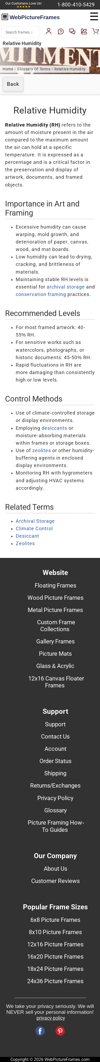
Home (8, 69)
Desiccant (27, 536)
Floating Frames (55, 585)
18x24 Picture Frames (55, 968)
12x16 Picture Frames (55, 944)
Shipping (55, 773)
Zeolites (25, 543)
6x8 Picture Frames (55, 919)
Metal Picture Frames (55, 609)
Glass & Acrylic (55, 665)
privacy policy (51, 1018)
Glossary (55, 810)
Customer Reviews (55, 880)
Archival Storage (35, 521)
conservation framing (41, 294)
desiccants (54, 428)
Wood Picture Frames (55, 597)
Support (55, 724)
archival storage (66, 287)
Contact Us (55, 736)
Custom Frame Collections (56, 626)
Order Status (55, 760)
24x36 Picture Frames (55, 981)
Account (55, 748)
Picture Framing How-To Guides (56, 826)
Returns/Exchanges (55, 785)
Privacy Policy (55, 798)
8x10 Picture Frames (55, 932)
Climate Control (34, 528)
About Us (55, 868)
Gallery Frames (55, 641)
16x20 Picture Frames (55, 956)
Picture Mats (55, 653)
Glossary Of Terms (33, 69)
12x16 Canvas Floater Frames (56, 682)
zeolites (41, 450)
